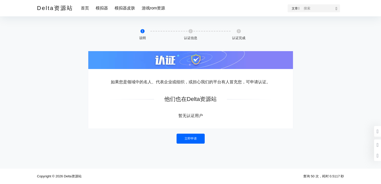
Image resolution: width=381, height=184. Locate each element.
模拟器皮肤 (125, 8)
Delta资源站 (72, 176)
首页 (85, 8)
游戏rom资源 (153, 8)
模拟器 (102, 8)
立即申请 (190, 138)
